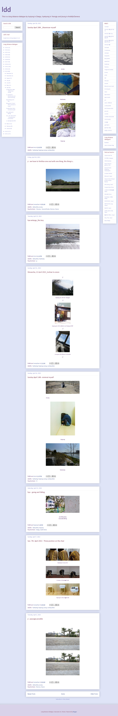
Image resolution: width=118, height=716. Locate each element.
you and (106, 111)
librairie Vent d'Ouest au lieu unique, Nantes (110, 180)
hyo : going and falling (36, 492)
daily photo (36, 207)
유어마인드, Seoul (109, 201)
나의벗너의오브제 (109, 116)
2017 (6, 61)
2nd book (107, 47)
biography (107, 55)
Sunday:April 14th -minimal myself (41, 377)
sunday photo (51, 150)
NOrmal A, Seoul (108, 176)
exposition (107, 61)
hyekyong (35, 150)
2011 (6, 133)
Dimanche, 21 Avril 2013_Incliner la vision (43, 272)
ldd (6, 10)
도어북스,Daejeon (109, 158)
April (8, 87)
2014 (6, 69)
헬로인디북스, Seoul (110, 215)
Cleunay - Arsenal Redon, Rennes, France (47, 209)
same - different (108, 102)
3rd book (107, 53)
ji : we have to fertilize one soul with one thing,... (11, 96)
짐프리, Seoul (108, 208)
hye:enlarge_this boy (36, 220)
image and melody (109, 69)
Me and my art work (109, 86)
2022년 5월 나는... (109, 33)
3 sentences (107, 50)
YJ (36, 481)
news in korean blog (109, 145)
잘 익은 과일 (108, 127)
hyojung (40, 150)
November (9, 75)
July (8, 80)
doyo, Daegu (107, 220)
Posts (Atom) (66, 699)
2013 (6, 71)
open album (107, 94)
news (106, 91)
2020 (6, 54)
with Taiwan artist (109, 108)
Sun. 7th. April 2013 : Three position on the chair (46, 541)
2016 (6, 64)
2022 (6, 50)
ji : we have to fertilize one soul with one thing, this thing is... (51, 161)
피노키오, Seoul (108, 218)
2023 (6, 47)
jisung (45, 150)
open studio (107, 97)
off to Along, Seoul (109, 184)
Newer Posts (31, 694)
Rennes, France (40, 687)
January (8, 128)
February (9, 126)
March (8, 123)
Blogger (75, 712)
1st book (107, 26)
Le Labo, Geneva (108, 173)
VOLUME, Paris (108, 194)
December (9, 73)
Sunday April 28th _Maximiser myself (42, 28)
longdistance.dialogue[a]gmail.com (11, 38)
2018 (6, 59)
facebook (107, 142)
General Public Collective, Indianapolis (108, 169)
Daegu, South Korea (41, 529)
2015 (6, 66)
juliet (106, 75)
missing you (107, 89)
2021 (6, 52)
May (8, 85)
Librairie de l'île (108, 155)
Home (63, 694)
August (8, 78)
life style (107, 80)
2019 (6, 57)
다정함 (106, 122)
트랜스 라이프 (108, 130)
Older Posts (94, 694)
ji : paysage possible (35, 619)
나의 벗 (106, 114)
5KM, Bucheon (108, 161)
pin (105, 100)
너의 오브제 (108, 119)
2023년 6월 (107, 44)
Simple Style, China (109, 187)
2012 (6, 131)
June (8, 83)
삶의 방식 (107, 125)
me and (106, 83)
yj (36, 261)
